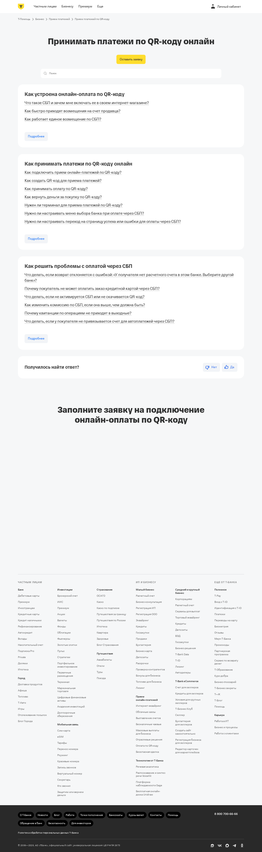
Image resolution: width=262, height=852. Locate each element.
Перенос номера (67, 749)
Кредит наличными (29, 620)
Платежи (219, 614)
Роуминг (62, 755)
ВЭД (177, 636)
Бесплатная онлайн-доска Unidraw (148, 793)
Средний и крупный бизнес (187, 591)
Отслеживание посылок (32, 715)
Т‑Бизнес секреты (225, 688)
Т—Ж (217, 694)
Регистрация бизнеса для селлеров (188, 741)
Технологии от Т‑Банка (149, 760)
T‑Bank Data (182, 654)
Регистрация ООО (146, 614)
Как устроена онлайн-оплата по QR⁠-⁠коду (75, 94)
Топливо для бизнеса (148, 681)
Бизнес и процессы (226, 727)
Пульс (60, 651)
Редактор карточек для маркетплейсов (187, 751)
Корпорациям (183, 599)
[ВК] (220, 846)
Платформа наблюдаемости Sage (149, 784)
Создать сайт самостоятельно (185, 732)
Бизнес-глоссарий (225, 682)
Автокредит (25, 632)
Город (21, 678)
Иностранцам (26, 608)
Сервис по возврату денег (226, 662)
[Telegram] (235, 846)
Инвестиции (64, 589)
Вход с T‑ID (220, 601)
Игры (21, 708)
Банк (21, 589)
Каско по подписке (108, 608)
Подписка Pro (26, 651)
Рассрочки (142, 663)
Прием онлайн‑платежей (147, 698)
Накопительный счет (30, 644)
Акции (61, 614)
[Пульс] (212, 846)
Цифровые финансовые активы (71, 699)
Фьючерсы (63, 638)
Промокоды (221, 644)
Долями (23, 663)
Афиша (22, 690)
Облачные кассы (146, 712)
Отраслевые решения (149, 739)
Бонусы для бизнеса (148, 675)
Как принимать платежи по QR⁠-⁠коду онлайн (78, 163)
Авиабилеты (104, 659)
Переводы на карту (225, 620)
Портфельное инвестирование (67, 665)
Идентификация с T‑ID (228, 608)
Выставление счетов (148, 718)
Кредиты (141, 626)
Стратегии (63, 657)
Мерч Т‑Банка (222, 638)
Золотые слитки (67, 644)
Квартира (102, 632)
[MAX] (227, 846)
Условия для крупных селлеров (188, 701)
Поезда (101, 678)
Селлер (180, 715)
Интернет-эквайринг (148, 705)
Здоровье (102, 638)
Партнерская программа (222, 653)
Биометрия (221, 626)
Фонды (61, 626)
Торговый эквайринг (187, 617)
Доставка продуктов (30, 684)
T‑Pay (217, 595)
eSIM (60, 736)
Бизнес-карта (144, 651)
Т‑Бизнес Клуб (184, 708)
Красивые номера (68, 761)
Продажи (141, 638)
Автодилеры (183, 672)
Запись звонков (66, 767)
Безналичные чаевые (148, 724)
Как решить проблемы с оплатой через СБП (78, 266)
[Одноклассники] (242, 846)
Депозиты (142, 657)
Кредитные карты (28, 614)
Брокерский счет (67, 595)
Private (22, 657)
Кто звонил (64, 785)
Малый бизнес (145, 589)
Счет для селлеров (186, 687)
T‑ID (177, 660)
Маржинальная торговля (66, 690)
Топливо (23, 696)
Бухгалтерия (143, 644)
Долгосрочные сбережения (66, 714)
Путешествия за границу (111, 614)
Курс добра (221, 675)
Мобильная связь (67, 724)
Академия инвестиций (71, 706)
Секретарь (63, 779)
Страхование (105, 589)
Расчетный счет (145, 595)
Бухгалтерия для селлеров (183, 723)
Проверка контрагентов (150, 669)
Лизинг (140, 687)
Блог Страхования (107, 644)
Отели (100, 665)
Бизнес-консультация (149, 601)
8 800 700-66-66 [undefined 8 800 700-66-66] (226, 814)
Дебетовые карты (28, 595)
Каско (100, 601)
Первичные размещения (65, 674)
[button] (45, 73)
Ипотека (23, 669)
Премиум (24, 601)
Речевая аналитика (147, 766)
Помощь (219, 706)
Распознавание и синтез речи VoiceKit (150, 774)
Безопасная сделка (147, 751)
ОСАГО (101, 595)
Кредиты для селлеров (189, 693)
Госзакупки (142, 632)
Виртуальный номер (69, 773)
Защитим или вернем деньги (70, 794)
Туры (100, 672)
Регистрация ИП (146, 608)
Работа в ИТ (221, 721)
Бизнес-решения (185, 648)
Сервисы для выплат (187, 611)
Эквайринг (142, 620)
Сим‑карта (63, 730)
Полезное (220, 589)
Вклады (22, 638)
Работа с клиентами (226, 733)
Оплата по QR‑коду (147, 745)
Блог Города (25, 721)
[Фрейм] (131, 494)
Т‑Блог (218, 700)
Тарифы (62, 742)
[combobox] (134, 73)
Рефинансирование (30, 626)
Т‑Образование (223, 669)
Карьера (219, 715)
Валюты (62, 620)
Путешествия (105, 653)
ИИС (60, 601)
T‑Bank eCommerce (187, 681)
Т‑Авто (22, 702)
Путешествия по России (111, 620)
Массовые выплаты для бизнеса (147, 732)
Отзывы (219, 632)
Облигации (64, 632)
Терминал (63, 682)
